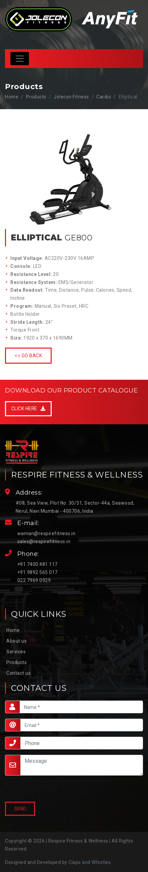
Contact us (18, 673)
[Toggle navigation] (19, 58)
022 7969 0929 (34, 580)
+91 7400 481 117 (37, 564)
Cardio (103, 96)
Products (16, 662)
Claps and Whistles (89, 862)
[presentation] (37, 789)
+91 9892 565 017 (37, 572)
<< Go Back (28, 355)
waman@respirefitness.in (46, 533)
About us (16, 641)
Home (11, 96)
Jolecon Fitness (71, 96)
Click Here (28, 408)
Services (16, 651)
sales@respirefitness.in (44, 541)
